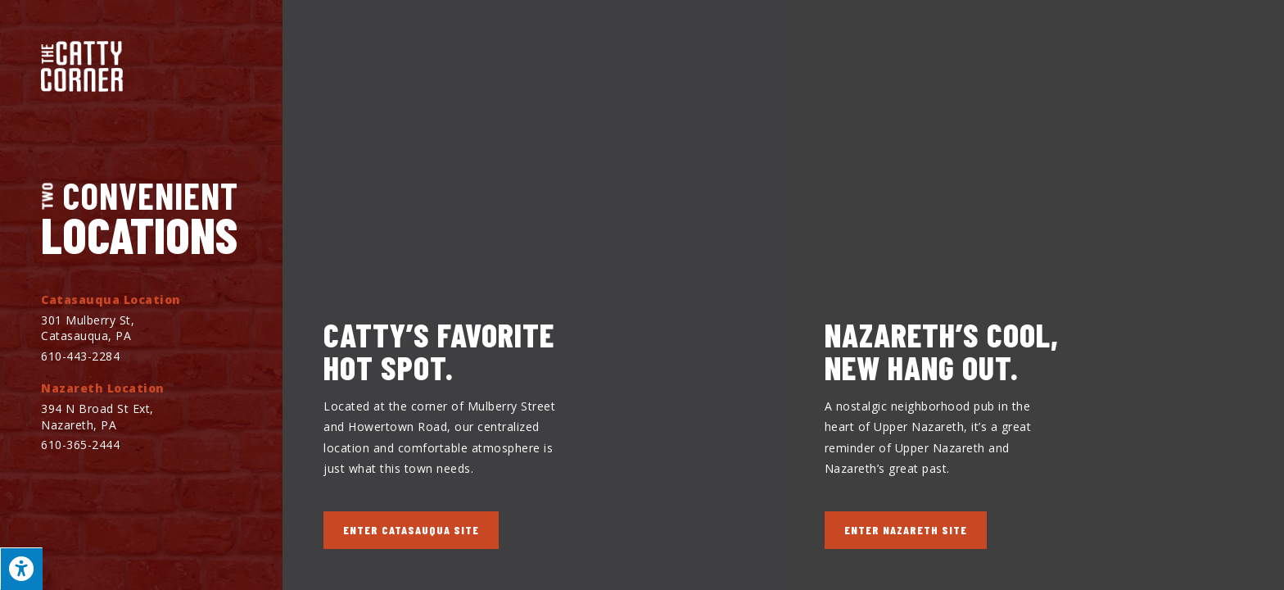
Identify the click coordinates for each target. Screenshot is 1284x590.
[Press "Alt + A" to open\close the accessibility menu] (21, 568)
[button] (411, 530)
